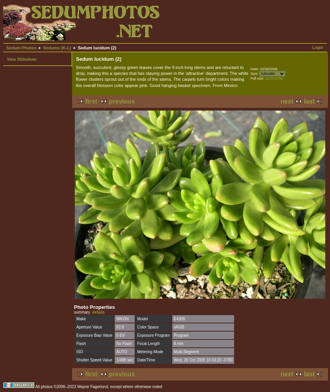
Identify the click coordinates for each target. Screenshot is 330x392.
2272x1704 (274, 78)
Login (317, 47)
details (98, 312)
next (287, 101)
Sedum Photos (21, 47)
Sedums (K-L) (57, 47)
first (91, 101)
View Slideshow (21, 59)
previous (122, 101)
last (309, 101)
